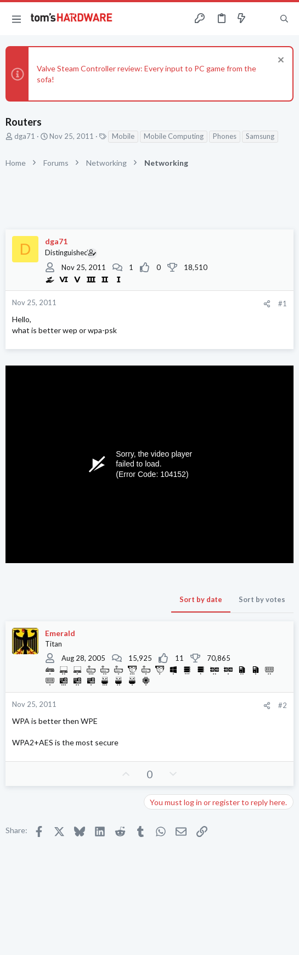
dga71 (24, 136)
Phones (224, 136)
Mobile (123, 136)
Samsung (260, 136)
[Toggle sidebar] (263, 19)
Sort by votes (262, 599)
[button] (16, 18)
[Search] (284, 18)
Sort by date (200, 599)
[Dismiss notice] (279, 61)
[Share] (266, 304)
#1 (282, 303)
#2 (282, 705)
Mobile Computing (174, 136)
